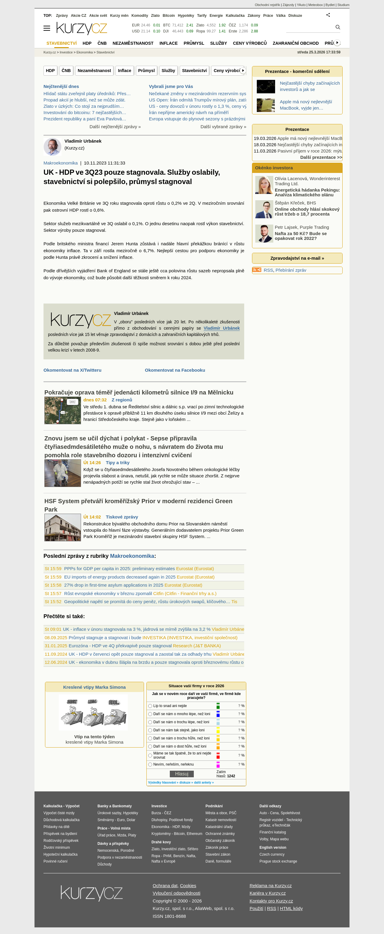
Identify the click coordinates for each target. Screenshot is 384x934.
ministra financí (93, 243)
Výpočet (72, 806)
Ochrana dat (165, 885)
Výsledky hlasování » (163, 782)
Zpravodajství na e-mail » (297, 258)
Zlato (200, 25)
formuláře (223, 861)
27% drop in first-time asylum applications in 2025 (113, 585)
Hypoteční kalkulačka (60, 854)
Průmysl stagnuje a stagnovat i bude (105, 637)
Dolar (131, 820)
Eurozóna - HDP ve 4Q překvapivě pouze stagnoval (120, 645)
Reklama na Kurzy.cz (271, 885)
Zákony (254, 16)
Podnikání (214, 806)
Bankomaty (122, 806)
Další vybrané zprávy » (223, 126)
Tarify (202, 16)
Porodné (127, 850)
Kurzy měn (119, 16)
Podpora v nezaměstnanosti (120, 857)
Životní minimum (57, 847)
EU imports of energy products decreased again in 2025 (120, 576)
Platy (132, 835)
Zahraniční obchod (296, 43)
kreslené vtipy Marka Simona (93, 737)
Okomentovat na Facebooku (175, 370)
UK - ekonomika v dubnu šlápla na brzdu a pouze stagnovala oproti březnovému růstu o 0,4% (162, 662)
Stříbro (192, 849)
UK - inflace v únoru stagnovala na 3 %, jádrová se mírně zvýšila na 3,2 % (137, 629)
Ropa (200, 31)
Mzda (121, 835)
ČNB (66, 70)
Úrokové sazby (109, 813)
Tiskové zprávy (122, 516)
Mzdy (186, 827)
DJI (166, 31)
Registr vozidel (271, 820)
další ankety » (204, 782)
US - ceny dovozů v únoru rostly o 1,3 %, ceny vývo (200, 106)
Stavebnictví (194, 70)
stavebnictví (231, 223)
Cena (274, 813)
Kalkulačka (235, 16)
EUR (136, 25)
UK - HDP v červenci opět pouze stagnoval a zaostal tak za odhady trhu (140, 654)
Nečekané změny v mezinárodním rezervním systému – (204, 93)
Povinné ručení (56, 861)
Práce (268, 16)
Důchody (105, 864)
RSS (268, 270)
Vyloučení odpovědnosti (176, 893)
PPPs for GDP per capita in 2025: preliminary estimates (119, 568)
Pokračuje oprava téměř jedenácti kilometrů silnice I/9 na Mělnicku (138, 392)
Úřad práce (106, 835)
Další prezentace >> (321, 157)
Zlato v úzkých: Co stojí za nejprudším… (84, 106)
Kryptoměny (161, 834)
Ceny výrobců (228, 70)
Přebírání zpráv (291, 270)
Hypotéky (186, 16)
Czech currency (272, 854)
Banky (103, 806)
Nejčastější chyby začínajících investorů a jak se (326, 144)
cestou (181, 250)
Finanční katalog (273, 832)
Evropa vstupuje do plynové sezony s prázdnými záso (202, 118)
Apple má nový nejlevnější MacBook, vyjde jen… (325, 138)
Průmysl (146, 70)
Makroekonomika (61, 162)
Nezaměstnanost (94, 70)
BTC (166, 25)
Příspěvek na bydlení (60, 834)
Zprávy (62, 16)
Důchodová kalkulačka (62, 820)
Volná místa (120, 828)
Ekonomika (55, 203)
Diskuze (295, 16)
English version (273, 847)
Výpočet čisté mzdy (59, 813)
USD (136, 31)
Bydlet (330, 5)
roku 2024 (181, 277)
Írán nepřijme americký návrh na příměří (189, 112)
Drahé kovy (161, 842)
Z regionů (122, 399)
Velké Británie (81, 203)
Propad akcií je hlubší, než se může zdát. (84, 99)
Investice (66, 52)
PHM (167, 856)
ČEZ (232, 25)
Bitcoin (169, 16)
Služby (168, 70)
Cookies (188, 885)
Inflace (124, 70)
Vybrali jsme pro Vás (171, 86)
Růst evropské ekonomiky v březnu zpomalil (108, 593)
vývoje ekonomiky (67, 277)
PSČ (233, 813)
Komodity (139, 16)
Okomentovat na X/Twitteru (72, 370)
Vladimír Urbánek (222, 328)
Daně (210, 861)
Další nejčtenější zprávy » (115, 126)
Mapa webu (279, 839)
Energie (216, 16)
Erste (233, 31)
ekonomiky (54, 250)
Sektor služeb (57, 223)
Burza (156, 813)
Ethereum (194, 834)
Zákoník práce (217, 847)
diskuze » (186, 782)
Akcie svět (98, 16)
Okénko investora (273, 167)
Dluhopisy (159, 820)
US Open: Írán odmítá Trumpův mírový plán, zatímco (201, 99)
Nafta (191, 856)
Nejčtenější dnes (61, 86)
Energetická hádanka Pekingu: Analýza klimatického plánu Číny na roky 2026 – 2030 (298, 194)
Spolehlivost (290, 813)
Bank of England (113, 270)
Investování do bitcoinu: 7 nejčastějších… (85, 112)
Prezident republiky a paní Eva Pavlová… (85, 118)
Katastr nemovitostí (221, 820)
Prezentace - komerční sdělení (297, 71)
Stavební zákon (218, 854)
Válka (280, 16)
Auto (263, 813)
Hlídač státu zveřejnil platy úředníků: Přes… (87, 93)
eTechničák (281, 825)
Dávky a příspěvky (113, 844)
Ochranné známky (220, 834)
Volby (264, 839)
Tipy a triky (118, 462)
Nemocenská (108, 850)
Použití (256, 908)
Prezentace (297, 129)
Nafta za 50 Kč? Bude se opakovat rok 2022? (301, 236)
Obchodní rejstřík (267, 5)
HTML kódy (291, 908)
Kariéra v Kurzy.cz (268, 893)
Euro (120, 820)
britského (66, 243)
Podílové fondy (181, 820)
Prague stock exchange (278, 861)
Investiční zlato (173, 849)
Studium (344, 5)
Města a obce (216, 813)
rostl (84, 210)
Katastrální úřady (219, 827)
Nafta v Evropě (163, 861)
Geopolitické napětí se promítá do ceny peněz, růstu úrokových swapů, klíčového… (147, 601)
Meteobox (315, 5)
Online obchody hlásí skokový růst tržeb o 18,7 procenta (307, 211)
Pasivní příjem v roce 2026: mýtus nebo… (319, 150)
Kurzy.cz (50, 52)
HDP (50, 70)
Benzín (178, 856)
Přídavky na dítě (57, 827)
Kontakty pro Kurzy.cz (271, 900)
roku (114, 203)
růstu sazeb (198, 270)
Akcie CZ (78, 16)
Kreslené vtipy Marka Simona (94, 687)
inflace (73, 250)
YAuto (301, 5)
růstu (161, 203)
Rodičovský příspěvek (61, 841)
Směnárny (106, 820)
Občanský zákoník (220, 841)
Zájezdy (288, 5)
